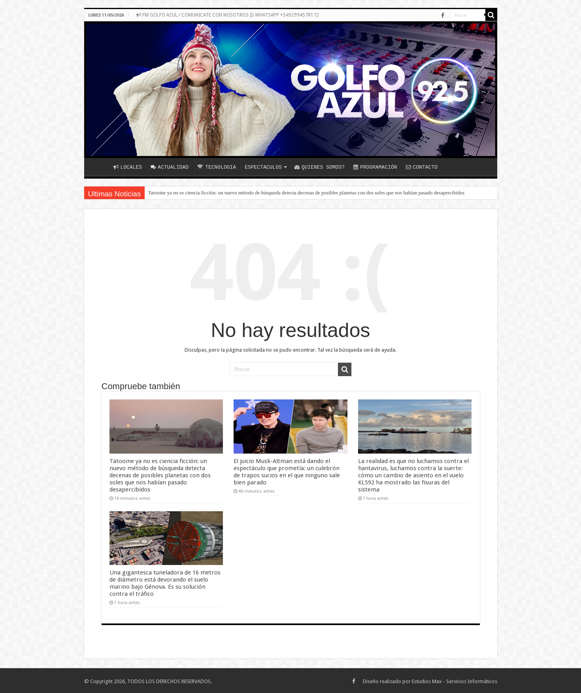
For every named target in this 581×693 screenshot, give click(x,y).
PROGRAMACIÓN (375, 167)
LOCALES (127, 167)
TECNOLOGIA (216, 167)
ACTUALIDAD (170, 167)
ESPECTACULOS (263, 167)
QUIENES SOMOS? (319, 167)
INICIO (98, 166)
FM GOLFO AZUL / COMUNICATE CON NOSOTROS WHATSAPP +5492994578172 (227, 15)
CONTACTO (422, 167)
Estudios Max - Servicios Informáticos (454, 680)
